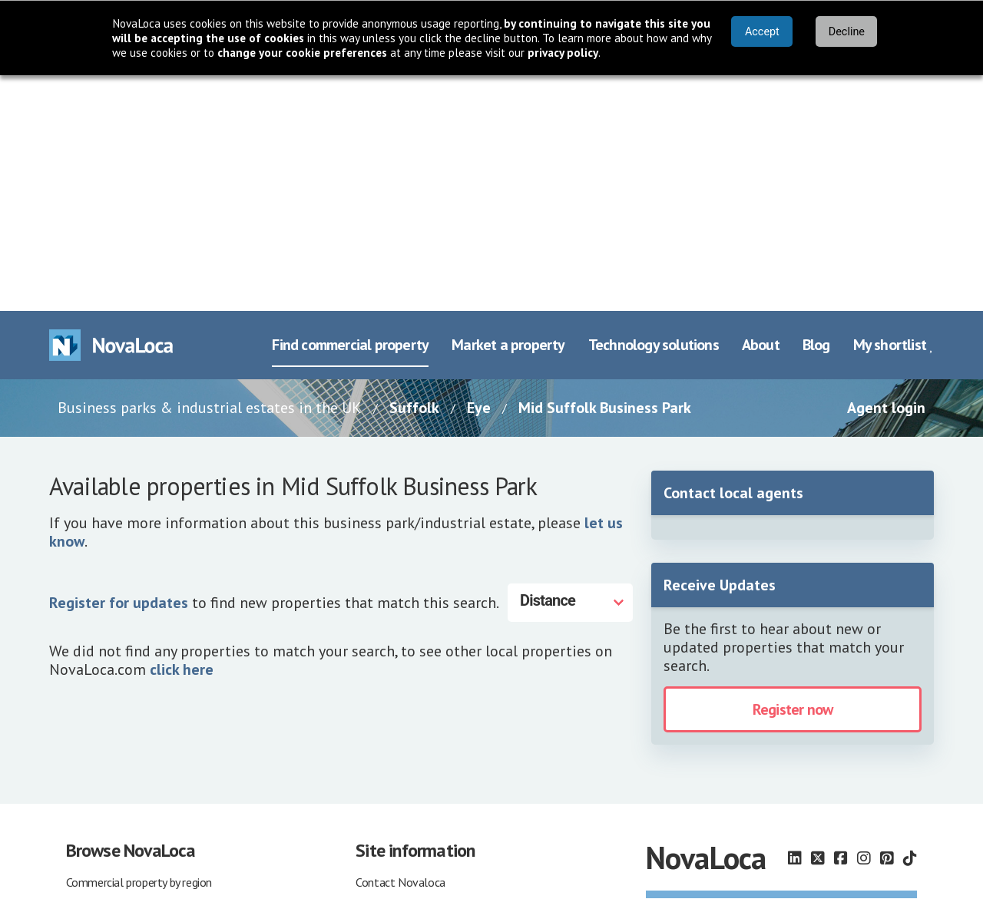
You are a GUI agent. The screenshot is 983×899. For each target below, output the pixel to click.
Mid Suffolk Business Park (604, 172)
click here (181, 433)
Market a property (508, 109)
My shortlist (893, 109)
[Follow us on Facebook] (841, 623)
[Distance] (570, 366)
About (760, 109)
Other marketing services (416, 816)
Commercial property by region (139, 646)
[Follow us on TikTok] (910, 623)
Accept (762, 31)
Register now (792, 474)
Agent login (886, 172)
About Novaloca (395, 670)
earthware (757, 841)
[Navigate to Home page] (111, 109)
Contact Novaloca (400, 646)
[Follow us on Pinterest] (887, 623)
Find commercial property (350, 109)
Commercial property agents (135, 694)
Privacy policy (387, 717)
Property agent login (115, 792)
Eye (479, 172)
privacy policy (563, 52)
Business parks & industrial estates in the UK (210, 172)
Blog (816, 109)
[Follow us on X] (818, 623)
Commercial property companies (143, 670)
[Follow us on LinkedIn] (795, 623)
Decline (847, 31)
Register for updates (118, 366)
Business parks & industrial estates (151, 717)
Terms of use (387, 694)
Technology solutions (653, 109)
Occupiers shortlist (111, 816)
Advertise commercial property (430, 792)
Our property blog (398, 840)
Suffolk (414, 172)
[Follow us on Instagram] (864, 623)
